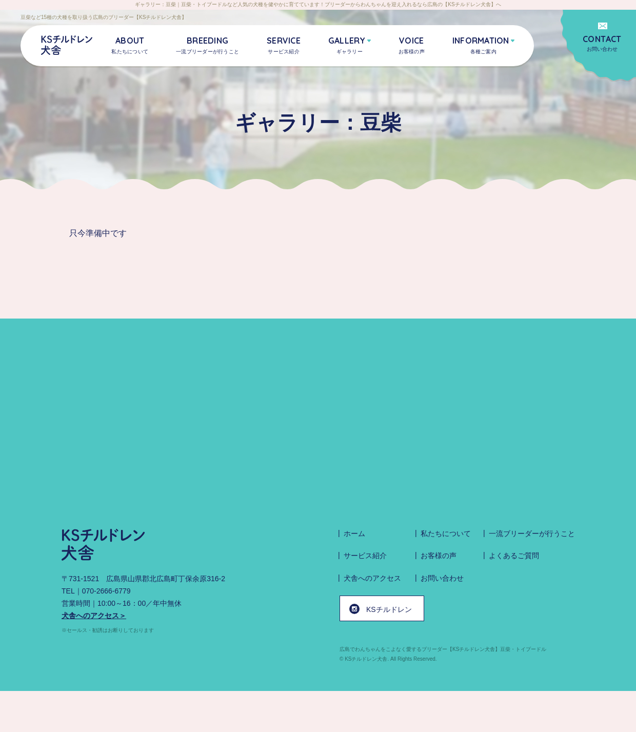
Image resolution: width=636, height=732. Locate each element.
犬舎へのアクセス (372, 578)
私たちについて (446, 533)
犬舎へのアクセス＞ (94, 615)
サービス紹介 (365, 555)
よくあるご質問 (514, 555)
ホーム (354, 533)
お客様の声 (438, 555)
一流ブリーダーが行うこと (532, 533)
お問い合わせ (602, 43)
